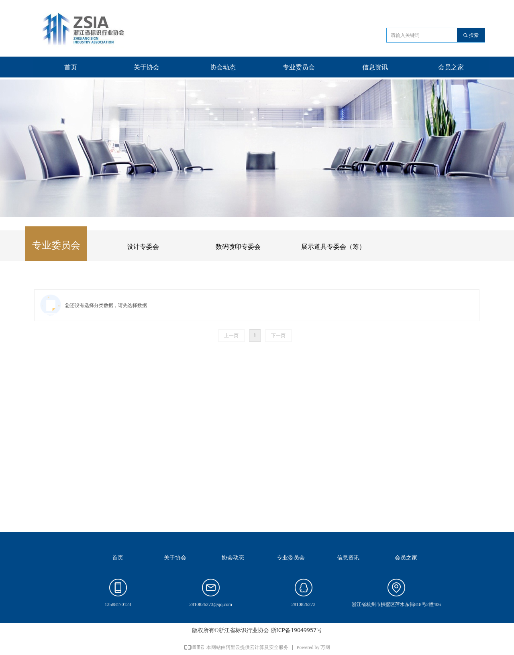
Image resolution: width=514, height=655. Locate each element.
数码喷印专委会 (238, 246)
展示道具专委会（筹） (333, 246)
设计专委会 (143, 246)
